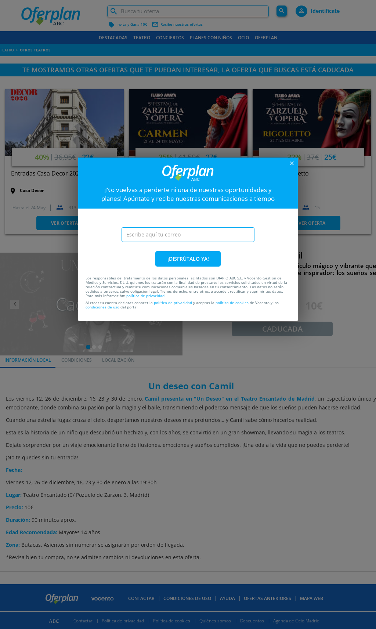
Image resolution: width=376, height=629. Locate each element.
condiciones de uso (102, 307)
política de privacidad (145, 295)
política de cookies (232, 302)
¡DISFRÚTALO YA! (188, 258)
